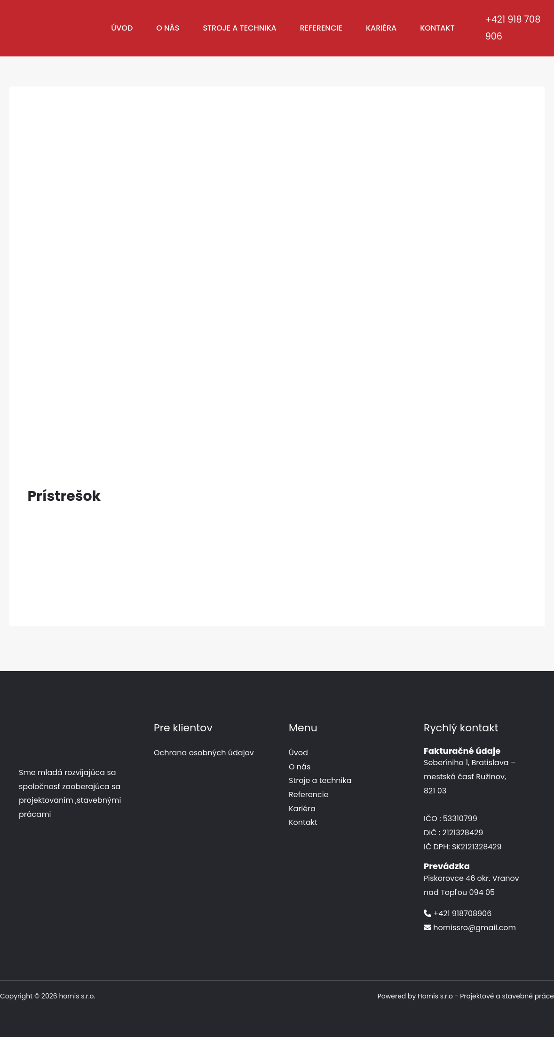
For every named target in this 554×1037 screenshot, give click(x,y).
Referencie (321, 28)
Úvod (122, 28)
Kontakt (437, 28)
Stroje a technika (239, 28)
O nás (167, 28)
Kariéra (381, 28)
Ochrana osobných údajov (204, 752)
